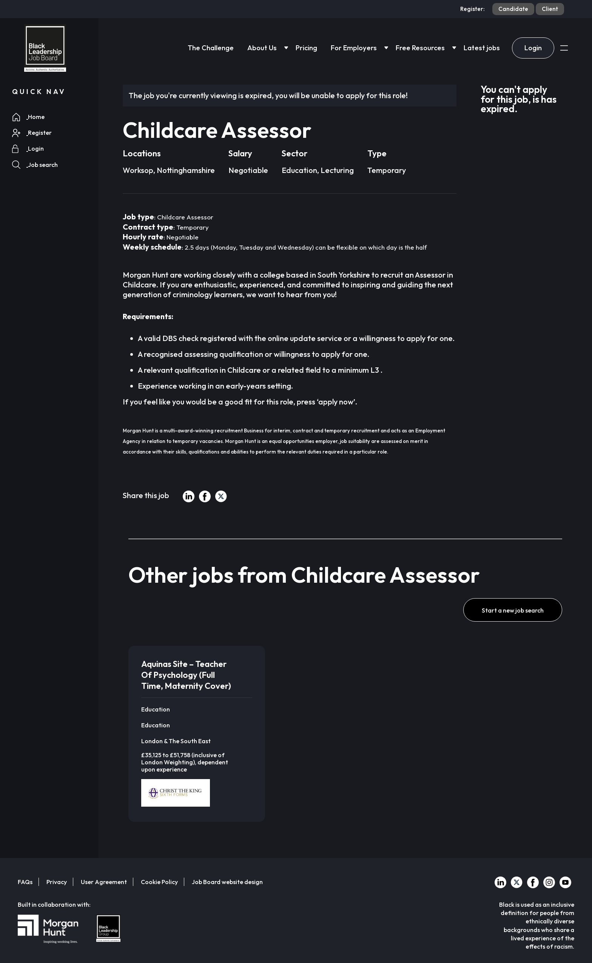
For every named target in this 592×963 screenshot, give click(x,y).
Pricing (306, 47)
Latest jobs (482, 47)
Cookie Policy (159, 882)
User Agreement (104, 882)
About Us (262, 47)
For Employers (354, 47)
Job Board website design (227, 882)
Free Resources (420, 47)
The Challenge (211, 47)
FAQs (25, 882)
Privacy (56, 882)
